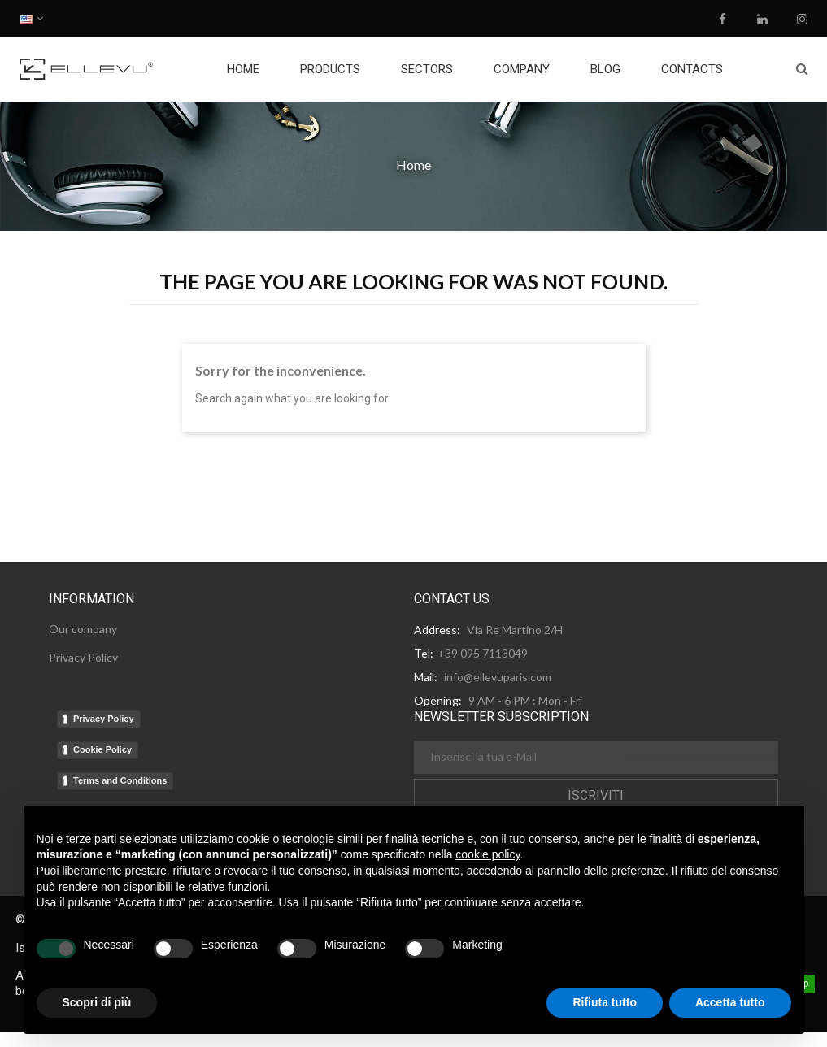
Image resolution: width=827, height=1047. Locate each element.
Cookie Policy (102, 749)
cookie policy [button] (487, 854)
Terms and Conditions (120, 780)
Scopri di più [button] (97, 1002)
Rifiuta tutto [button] (604, 1002)
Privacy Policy (103, 718)
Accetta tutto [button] (730, 1002)
